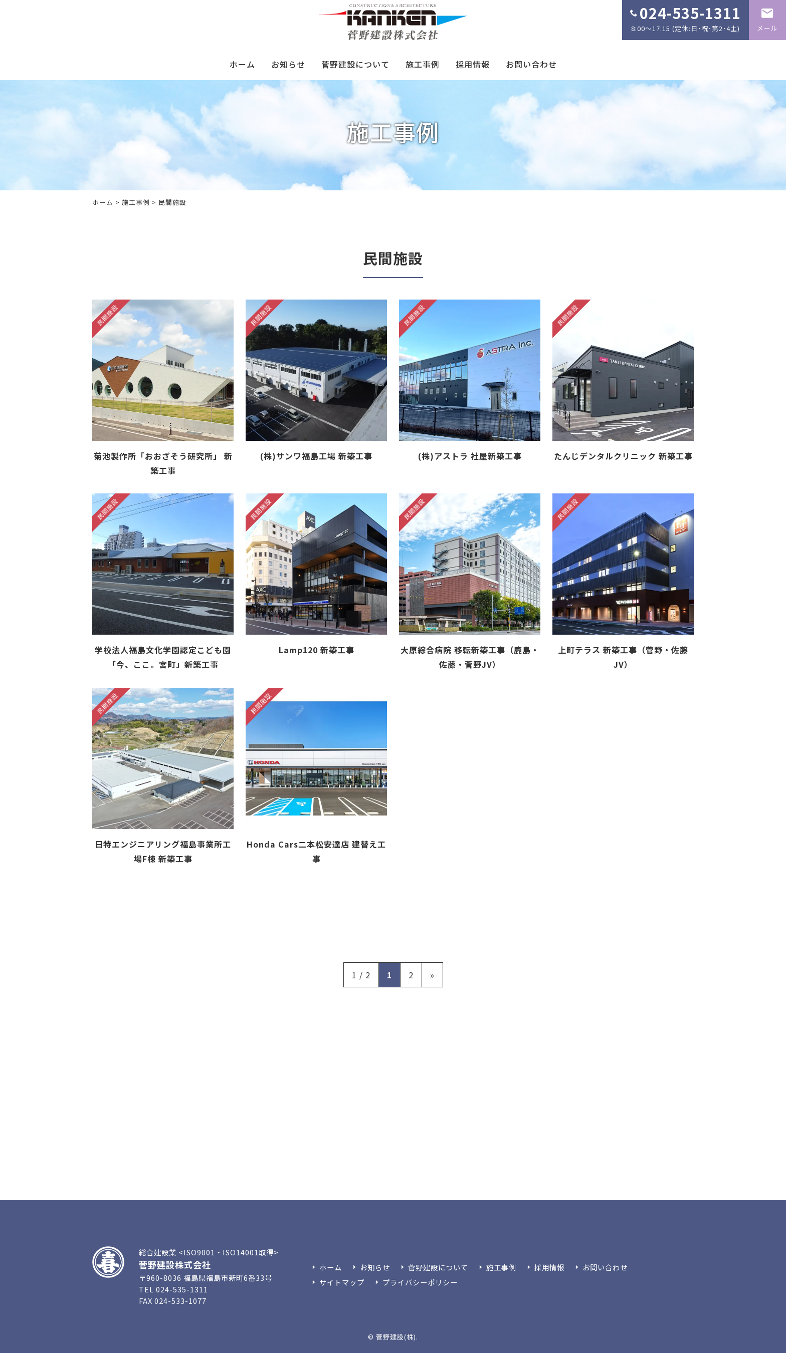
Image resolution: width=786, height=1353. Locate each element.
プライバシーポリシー (420, 1282)
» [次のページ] (432, 975)
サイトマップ (341, 1282)
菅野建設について (355, 64)
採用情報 (473, 64)
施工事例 (423, 64)
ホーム (242, 64)
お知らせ (288, 64)
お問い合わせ (531, 64)
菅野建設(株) (396, 1336)
